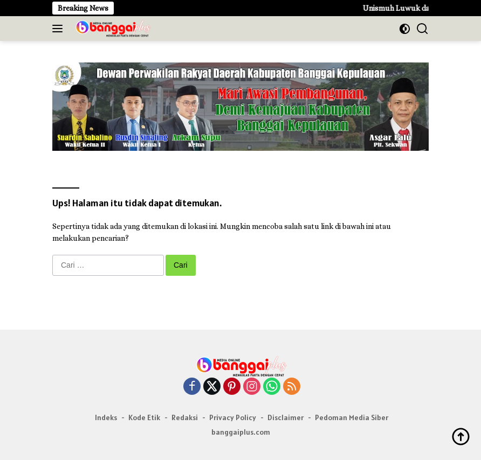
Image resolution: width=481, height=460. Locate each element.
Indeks (106, 417)
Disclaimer (285, 417)
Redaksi (184, 417)
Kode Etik (144, 417)
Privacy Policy (232, 417)
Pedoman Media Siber (351, 417)
